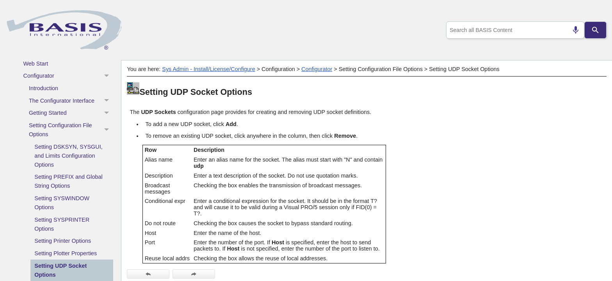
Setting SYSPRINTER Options (61, 224)
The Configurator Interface (71, 100)
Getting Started (71, 113)
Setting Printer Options (62, 241)
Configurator (68, 76)
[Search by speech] (572, 30)
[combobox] (514, 30)
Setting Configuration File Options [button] (71, 130)
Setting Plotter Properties (65, 253)
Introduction (43, 88)
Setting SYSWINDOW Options (61, 202)
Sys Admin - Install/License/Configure (208, 69)
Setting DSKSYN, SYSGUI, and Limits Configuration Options (68, 156)
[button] (107, 76)
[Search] (596, 30)
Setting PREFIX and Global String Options (68, 181)
